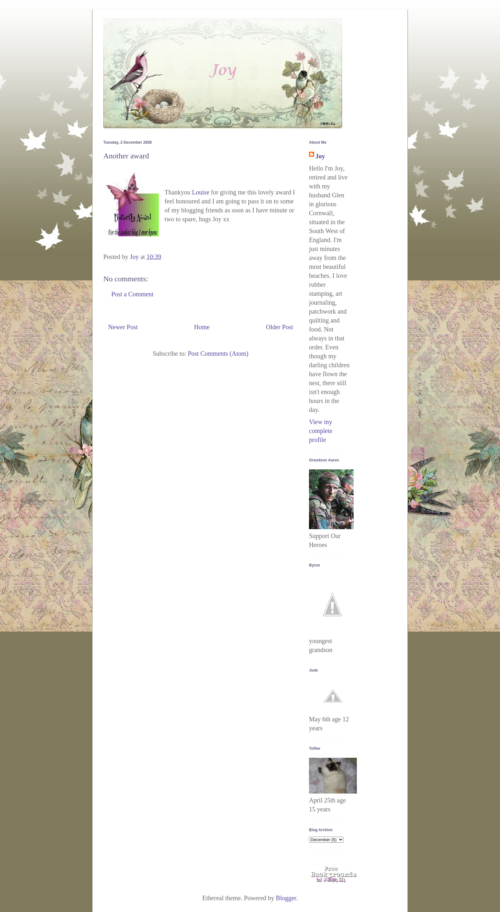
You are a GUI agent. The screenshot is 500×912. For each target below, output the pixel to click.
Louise (200, 192)
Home (202, 327)
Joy (320, 156)
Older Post (279, 327)
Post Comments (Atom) (218, 353)
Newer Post (123, 327)
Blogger (286, 897)
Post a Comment (132, 294)
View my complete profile (320, 430)
